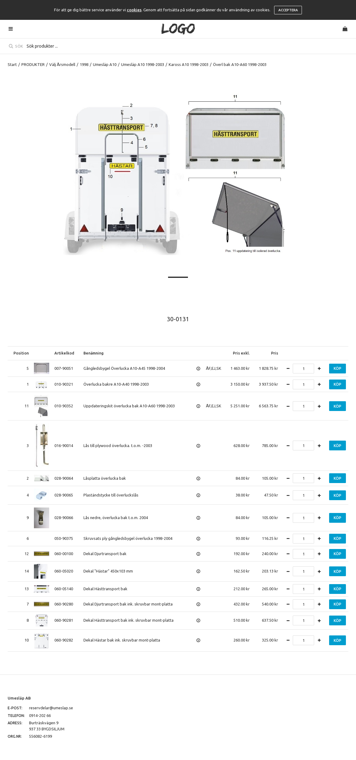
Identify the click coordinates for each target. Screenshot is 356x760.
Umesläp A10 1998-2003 (142, 64)
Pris (274, 353)
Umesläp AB (19, 698)
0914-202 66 (40, 715)
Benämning (93, 353)
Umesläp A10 (104, 64)
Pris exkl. (241, 353)
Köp (337, 368)
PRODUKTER (33, 64)
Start (12, 64)
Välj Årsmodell (62, 64)
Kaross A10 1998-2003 (188, 64)
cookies (134, 10)
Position (21, 353)
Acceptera (288, 10)
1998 (84, 64)
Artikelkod (64, 353)
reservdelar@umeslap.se (51, 708)
